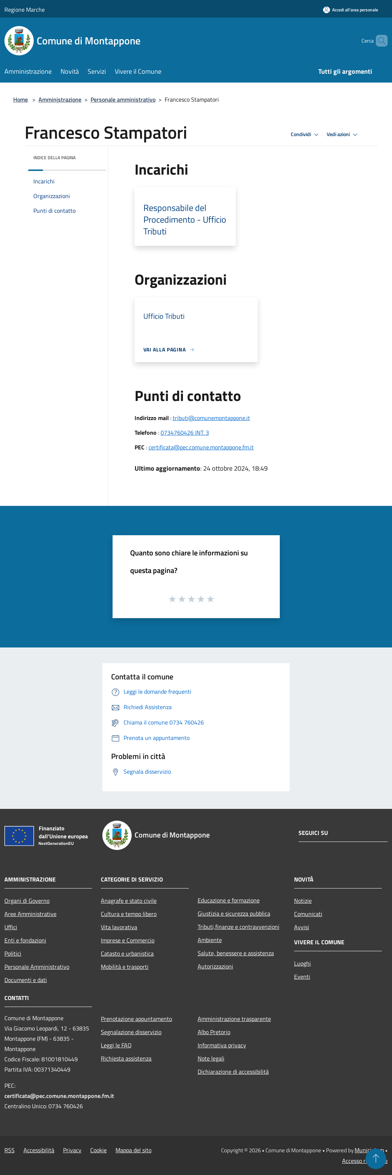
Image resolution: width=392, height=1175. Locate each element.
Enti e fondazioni (25, 940)
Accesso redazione (365, 1160)
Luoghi (302, 963)
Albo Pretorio (214, 1032)
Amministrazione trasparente (234, 1018)
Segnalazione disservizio (131, 1032)
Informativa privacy (222, 1045)
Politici (12, 953)
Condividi (306, 134)
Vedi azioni (343, 134)
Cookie (98, 1150)
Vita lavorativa (119, 927)
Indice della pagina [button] (54, 157)
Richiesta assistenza (126, 1058)
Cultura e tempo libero (129, 913)
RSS (9, 1150)
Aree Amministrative (30, 913)
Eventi (302, 976)
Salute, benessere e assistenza (236, 953)
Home (20, 99)
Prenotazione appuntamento (136, 1018)
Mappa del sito (133, 1150)
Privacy (72, 1150)
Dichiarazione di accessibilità (233, 1071)
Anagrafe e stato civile (129, 900)
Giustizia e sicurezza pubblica (234, 913)
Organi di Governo (27, 900)
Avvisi (301, 927)
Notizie (303, 900)
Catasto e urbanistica (127, 953)
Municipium (369, 1150)
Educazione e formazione (229, 900)
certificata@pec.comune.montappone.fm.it (201, 447)
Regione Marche (24, 9)
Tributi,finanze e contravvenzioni (238, 926)
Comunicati (308, 913)
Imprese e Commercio (127, 940)
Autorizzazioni (215, 966)
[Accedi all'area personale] (351, 9)
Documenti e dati (25, 979)
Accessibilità (38, 1150)
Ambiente (210, 939)
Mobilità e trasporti (125, 966)
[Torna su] (376, 1159)
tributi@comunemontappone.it (211, 417)
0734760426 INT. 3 (185, 432)
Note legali (211, 1058)
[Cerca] (379, 41)
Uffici (10, 927)
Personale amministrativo (123, 99)
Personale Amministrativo (36, 966)
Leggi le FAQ (116, 1045)
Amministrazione (60, 99)
